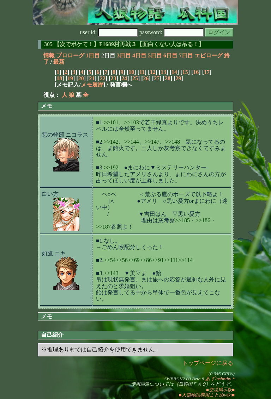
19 (70, 78)
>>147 (152, 142)
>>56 (122, 260)
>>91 (158, 260)
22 (103, 78)
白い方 (50, 194)
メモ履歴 (92, 85)
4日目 (139, 55)
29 (178, 78)
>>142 (111, 142)
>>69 (134, 260)
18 (59, 78)
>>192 (111, 167)
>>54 (110, 260)
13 (163, 72)
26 (146, 78)
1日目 (93, 55)
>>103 (131, 122)
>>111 (171, 260)
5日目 (155, 55)
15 (185, 72)
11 (142, 72)
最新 (59, 62)
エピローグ (208, 55)
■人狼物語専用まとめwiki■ (207, 395)
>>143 (111, 273)
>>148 (172, 142)
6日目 (170, 55)
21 (92, 78)
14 (174, 72)
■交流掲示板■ (220, 389)
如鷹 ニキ (54, 253)
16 (196, 72)
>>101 (111, 122)
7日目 (186, 55)
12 (153, 72)
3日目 (124, 55)
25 (135, 78)
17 (207, 72)
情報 (49, 55)
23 (113, 78)
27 (156, 78)
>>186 (202, 220)
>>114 (185, 260)
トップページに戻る (207, 363)
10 (131, 72)
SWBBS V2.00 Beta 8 (184, 378)
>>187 (103, 227)
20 (81, 78)
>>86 (146, 260)
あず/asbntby (218, 378)
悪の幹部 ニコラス (65, 135)
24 (124, 78)
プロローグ (70, 55)
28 (167, 78)
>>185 (182, 220)
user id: (109, 32)
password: (171, 32)
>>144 (131, 142)
